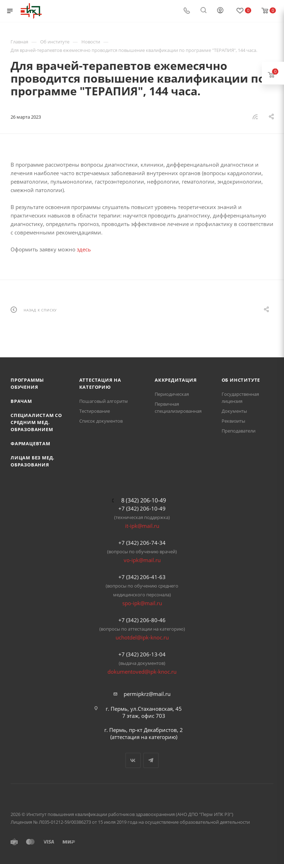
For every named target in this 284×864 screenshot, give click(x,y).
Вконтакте (133, 760)
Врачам (21, 401)
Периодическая (172, 394)
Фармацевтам (30, 443)
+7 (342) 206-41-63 (142, 576)
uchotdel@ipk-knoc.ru (142, 637)
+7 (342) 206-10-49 (142, 508)
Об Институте (241, 380)
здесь (84, 249)
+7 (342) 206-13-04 (142, 654)
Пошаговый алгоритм (103, 401)
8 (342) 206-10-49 (143, 500)
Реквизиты (233, 421)
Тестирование (94, 411)
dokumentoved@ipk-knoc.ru (142, 671)
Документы (234, 411)
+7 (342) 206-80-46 (142, 620)
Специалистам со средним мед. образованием (36, 422)
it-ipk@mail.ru (142, 525)
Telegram (151, 760)
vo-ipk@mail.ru (142, 560)
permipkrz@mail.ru (147, 693)
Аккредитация (176, 380)
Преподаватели (238, 431)
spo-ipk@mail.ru (142, 603)
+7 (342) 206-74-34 (142, 542)
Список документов (101, 421)
